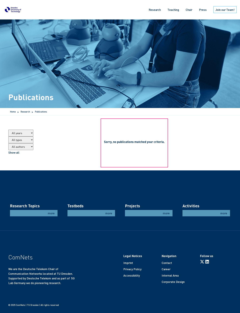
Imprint (128, 263)
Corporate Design (173, 282)
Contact (167, 263)
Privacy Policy (132, 269)
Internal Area (170, 275)
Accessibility (131, 275)
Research (155, 9)
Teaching (173, 9)
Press (203, 9)
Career (166, 269)
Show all (13, 152)
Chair (189, 9)
